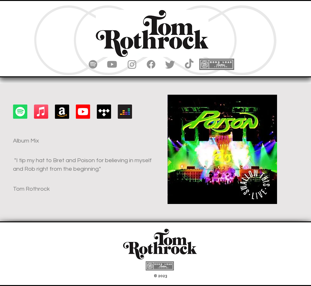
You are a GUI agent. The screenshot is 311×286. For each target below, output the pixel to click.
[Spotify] (93, 64)
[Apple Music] (41, 112)
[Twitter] (170, 64)
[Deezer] (125, 112)
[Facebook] (151, 64)
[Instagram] (132, 64)
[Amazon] (62, 112)
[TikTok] (189, 64)
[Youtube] (112, 64)
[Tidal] (104, 112)
